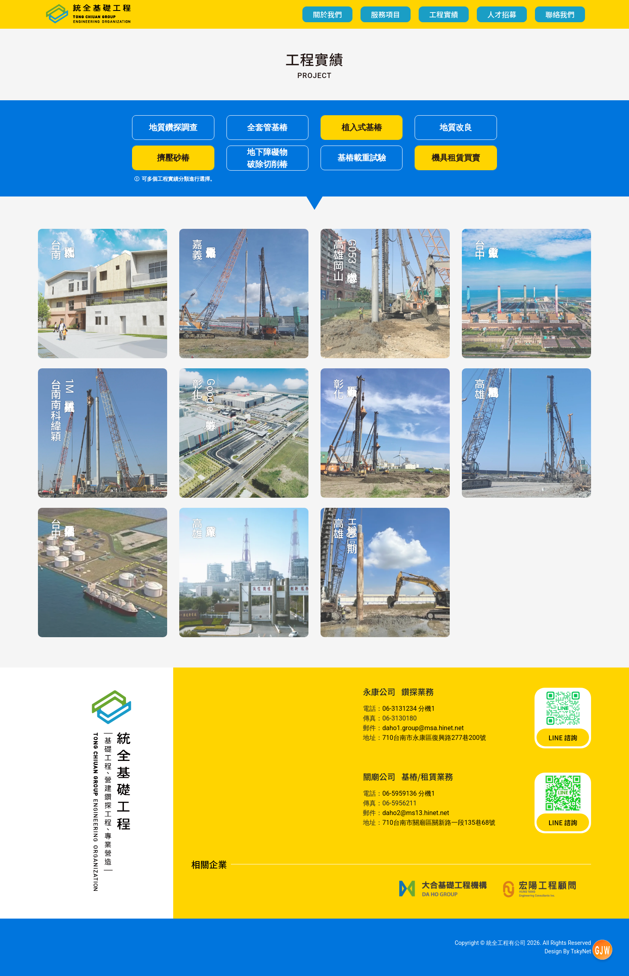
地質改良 (456, 127)
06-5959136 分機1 (408, 793)
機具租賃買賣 (456, 158)
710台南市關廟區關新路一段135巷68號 (438, 822)
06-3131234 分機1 (408, 708)
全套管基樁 (267, 127)
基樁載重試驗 (362, 158)
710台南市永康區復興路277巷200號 (434, 738)
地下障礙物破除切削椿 (267, 158)
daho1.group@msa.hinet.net (423, 728)
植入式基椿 (362, 127)
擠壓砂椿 (173, 158)
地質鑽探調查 (173, 127)
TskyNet (581, 951)
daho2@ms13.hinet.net (415, 813)
